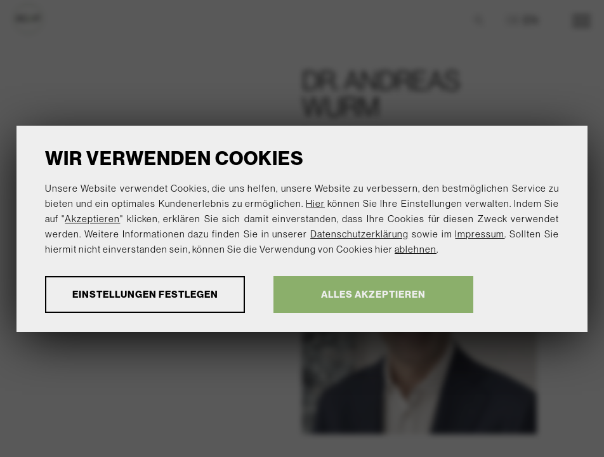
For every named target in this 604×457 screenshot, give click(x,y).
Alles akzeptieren (373, 294)
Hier (315, 203)
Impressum (479, 233)
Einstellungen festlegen (145, 294)
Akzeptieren (92, 218)
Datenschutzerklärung (359, 233)
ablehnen (416, 249)
